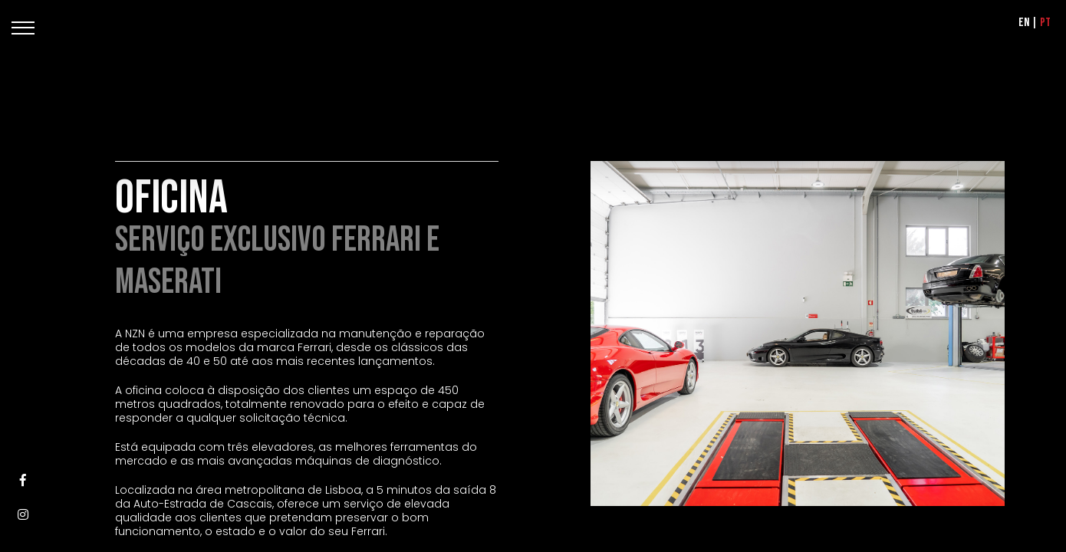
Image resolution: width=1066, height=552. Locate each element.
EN (1023, 22)
